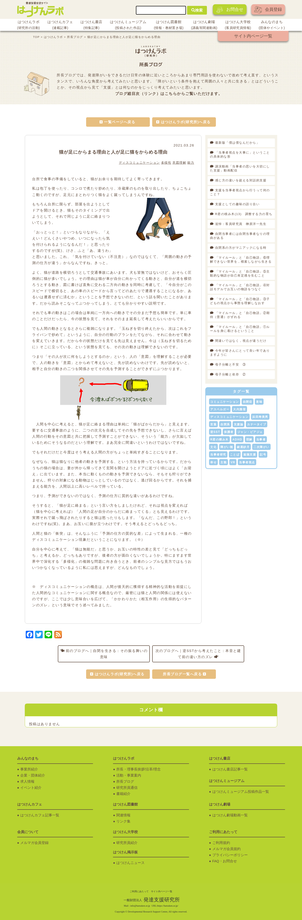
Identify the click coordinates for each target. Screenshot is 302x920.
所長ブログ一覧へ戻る (182, 674)
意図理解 (179, 162)
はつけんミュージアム (128, 25)
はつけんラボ (28, 25)
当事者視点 (247, 462)
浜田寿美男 (260, 417)
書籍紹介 (123, 794)
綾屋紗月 (243, 447)
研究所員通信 (127, 788)
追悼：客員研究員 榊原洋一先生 (241, 224)
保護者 (229, 432)
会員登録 (268, 9)
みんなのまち (272, 25)
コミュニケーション (224, 401)
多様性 (166, 162)
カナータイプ (256, 424)
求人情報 (27, 781)
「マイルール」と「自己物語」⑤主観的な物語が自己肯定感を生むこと (240, 273)
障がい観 (226, 447)
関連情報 (123, 815)
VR (233, 462)
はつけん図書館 (169, 25)
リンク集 (123, 821)
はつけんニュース (130, 863)
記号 (263, 454)
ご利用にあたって (139, 891)
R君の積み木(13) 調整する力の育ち (244, 214)
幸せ (213, 462)
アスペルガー (219, 409)
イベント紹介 (31, 788)
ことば (235, 454)
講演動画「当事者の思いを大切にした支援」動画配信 (240, 168)
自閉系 (225, 424)
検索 (197, 10)
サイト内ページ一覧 (253, 36)
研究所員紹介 (127, 843)
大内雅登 (239, 409)
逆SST (215, 432)
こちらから (175, 94)
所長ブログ (125, 781)
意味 (259, 401)
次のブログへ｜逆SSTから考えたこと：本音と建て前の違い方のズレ (198, 654)
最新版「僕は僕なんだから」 (239, 142)
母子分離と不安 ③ (230, 364)
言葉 (213, 424)
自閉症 (247, 401)
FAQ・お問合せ (224, 861)
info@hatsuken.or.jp (140, 905)
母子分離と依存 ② (230, 374)
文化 (213, 447)
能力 (190, 162)
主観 (223, 462)
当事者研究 (218, 454)
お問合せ (229, 9)
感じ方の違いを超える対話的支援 (241, 180)
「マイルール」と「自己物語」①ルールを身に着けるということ (240, 329)
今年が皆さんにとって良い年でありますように (240, 352)
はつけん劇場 (204, 25)
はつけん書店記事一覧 (230, 769)
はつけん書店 (91, 25)
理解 (249, 439)
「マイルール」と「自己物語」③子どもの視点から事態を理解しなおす (240, 301)
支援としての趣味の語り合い (237, 204)
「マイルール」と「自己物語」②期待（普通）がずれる (240, 315)
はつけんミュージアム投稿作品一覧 (240, 792)
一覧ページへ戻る (119, 122)
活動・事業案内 (128, 775)
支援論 (238, 424)
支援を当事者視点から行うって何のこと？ (240, 192)
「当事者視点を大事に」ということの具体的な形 (240, 154)
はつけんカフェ (60, 25)
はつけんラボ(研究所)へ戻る (186, 122)
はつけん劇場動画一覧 (230, 815)
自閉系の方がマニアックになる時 (241, 247)
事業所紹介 (29, 769)
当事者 (261, 439)
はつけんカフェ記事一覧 (39, 815)
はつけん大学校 (238, 25)
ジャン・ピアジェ (250, 432)
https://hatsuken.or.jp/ (167, 905)
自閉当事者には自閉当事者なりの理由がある (240, 236)
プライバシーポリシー (230, 855)
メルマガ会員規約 (226, 849)
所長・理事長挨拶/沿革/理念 (138, 769)
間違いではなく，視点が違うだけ (241, 340)
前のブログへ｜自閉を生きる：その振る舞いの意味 (107, 654)
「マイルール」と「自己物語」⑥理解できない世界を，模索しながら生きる (241, 259)
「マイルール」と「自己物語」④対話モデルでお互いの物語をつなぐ (240, 287)
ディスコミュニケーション (139, 162)
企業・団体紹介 (32, 775)
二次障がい (261, 447)
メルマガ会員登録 (34, 843)
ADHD (237, 439)
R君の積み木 (219, 439)
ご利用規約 (221, 843)
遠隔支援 (249, 454)
